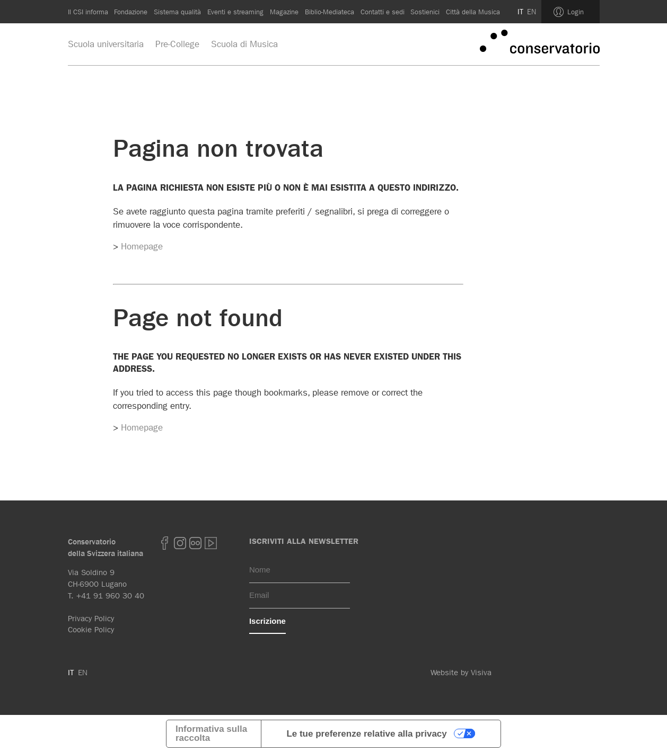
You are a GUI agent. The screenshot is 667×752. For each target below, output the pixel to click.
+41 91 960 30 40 (110, 596)
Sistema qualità (177, 11)
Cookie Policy (91, 629)
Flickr (195, 543)
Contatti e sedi (383, 11)
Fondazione (130, 11)
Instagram (180, 543)
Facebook (165, 543)
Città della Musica (473, 11)
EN (531, 11)
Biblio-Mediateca (329, 11)
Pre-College (177, 44)
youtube (211, 543)
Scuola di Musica (244, 44)
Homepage (142, 246)
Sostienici (425, 11)
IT (520, 11)
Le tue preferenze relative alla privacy (366, 734)
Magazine (284, 11)
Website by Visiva (461, 672)
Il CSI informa (88, 11)
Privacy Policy (91, 618)
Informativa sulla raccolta (211, 733)
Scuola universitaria (106, 44)
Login (575, 11)
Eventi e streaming (235, 11)
